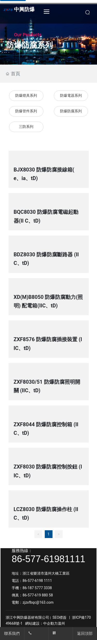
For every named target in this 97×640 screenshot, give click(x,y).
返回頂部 (85, 633)
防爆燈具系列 (26, 96)
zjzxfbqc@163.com (38, 602)
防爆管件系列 (26, 111)
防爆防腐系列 (71, 111)
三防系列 (26, 127)
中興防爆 (24, 9)
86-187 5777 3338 (38, 588)
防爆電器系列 (71, 96)
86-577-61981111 (48, 559)
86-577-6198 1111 (37, 581)
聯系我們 (12, 633)
